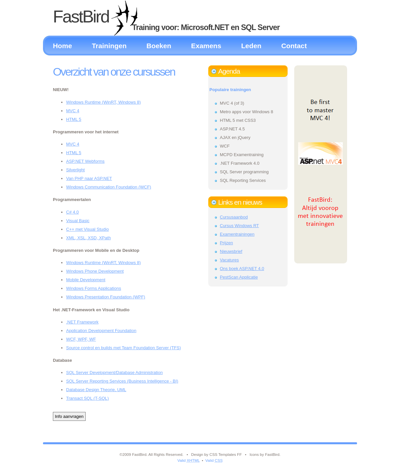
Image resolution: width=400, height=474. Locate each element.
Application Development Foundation (101, 330)
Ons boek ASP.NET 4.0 (242, 268)
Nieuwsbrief (231, 251)
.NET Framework (82, 322)
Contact (294, 46)
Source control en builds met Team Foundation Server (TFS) (123, 347)
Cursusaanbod (234, 217)
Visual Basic (78, 220)
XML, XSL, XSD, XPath (88, 237)
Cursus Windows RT (239, 225)
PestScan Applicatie (239, 277)
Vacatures (229, 259)
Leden (251, 46)
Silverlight (75, 169)
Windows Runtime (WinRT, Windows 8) (103, 102)
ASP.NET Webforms (85, 161)
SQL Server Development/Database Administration (114, 372)
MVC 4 (72, 110)
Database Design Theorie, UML (96, 389)
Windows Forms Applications (93, 288)
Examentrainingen (237, 234)
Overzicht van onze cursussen (114, 71)
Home (62, 46)
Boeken (158, 46)
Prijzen (226, 242)
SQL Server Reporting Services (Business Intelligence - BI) (122, 381)
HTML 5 (73, 119)
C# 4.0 (72, 212)
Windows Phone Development (95, 271)
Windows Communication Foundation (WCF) (108, 187)
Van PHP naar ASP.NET (89, 178)
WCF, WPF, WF (81, 339)
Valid (188, 460)
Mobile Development (85, 279)
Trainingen (109, 46)
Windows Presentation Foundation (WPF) (105, 296)
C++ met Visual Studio (87, 229)
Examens (206, 46)
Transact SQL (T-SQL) (87, 398)
